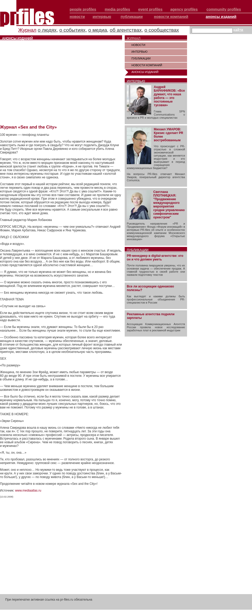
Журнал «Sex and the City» (28, 127)
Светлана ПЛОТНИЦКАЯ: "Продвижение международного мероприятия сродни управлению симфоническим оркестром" (169, 204)
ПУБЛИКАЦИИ (141, 58)
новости (77, 17)
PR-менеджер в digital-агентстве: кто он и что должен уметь (155, 257)
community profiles (224, 9)
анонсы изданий (221, 17)
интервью (102, 17)
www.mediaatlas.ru (28, 490)
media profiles (117, 9)
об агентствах (126, 30)
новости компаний (171, 17)
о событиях (72, 30)
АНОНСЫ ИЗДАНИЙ (144, 71)
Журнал (27, 30)
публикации (132, 17)
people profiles (83, 9)
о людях (47, 30)
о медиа (97, 30)
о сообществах (161, 30)
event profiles (150, 9)
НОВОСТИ (138, 44)
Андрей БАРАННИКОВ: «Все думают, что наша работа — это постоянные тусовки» (169, 96)
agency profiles (184, 9)
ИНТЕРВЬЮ (139, 51)
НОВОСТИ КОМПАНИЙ (146, 65)
